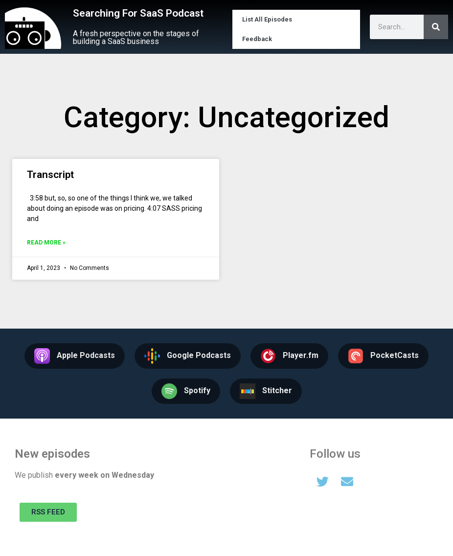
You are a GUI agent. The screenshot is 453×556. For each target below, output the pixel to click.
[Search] (436, 27)
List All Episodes (267, 19)
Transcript (50, 174)
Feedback (257, 39)
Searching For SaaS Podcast (138, 13)
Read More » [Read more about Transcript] (46, 242)
